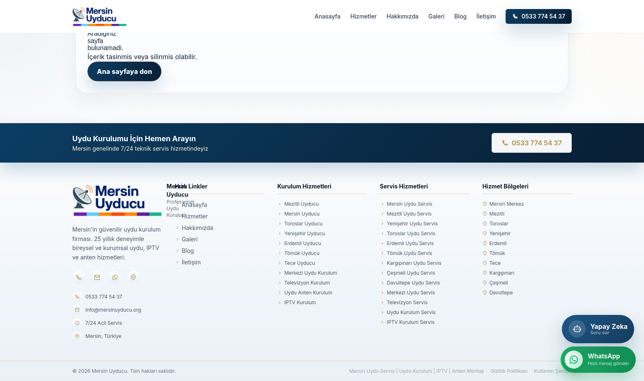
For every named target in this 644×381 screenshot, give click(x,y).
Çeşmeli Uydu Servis (407, 273)
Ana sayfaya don (124, 71)
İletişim (486, 16)
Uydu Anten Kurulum (304, 292)
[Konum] (133, 277)
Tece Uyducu (296, 263)
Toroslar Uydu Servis (407, 233)
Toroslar (495, 223)
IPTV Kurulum (296, 302)
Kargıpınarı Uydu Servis (411, 263)
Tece (491, 263)
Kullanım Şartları (553, 371)
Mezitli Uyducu (298, 204)
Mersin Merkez (503, 204)
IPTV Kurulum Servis (407, 322)
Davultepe (497, 292)
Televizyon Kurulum (303, 283)
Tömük (493, 253)
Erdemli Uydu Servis (407, 243)
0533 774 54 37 (538, 16)
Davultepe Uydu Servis (410, 283)
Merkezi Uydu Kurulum (307, 273)
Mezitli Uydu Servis (406, 214)
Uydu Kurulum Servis (408, 312)
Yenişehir (496, 233)
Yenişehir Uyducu (301, 233)
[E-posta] (97, 277)
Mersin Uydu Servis (406, 204)
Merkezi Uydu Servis (407, 292)
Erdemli (494, 243)
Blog (460, 16)
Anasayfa (327, 16)
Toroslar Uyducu (299, 223)
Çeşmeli (495, 283)
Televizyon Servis (404, 302)
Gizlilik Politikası (508, 371)
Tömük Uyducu (298, 253)
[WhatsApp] (115, 277)
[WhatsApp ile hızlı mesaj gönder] (598, 360)
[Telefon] (78, 277)
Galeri (436, 16)
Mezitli (493, 214)
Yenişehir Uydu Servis (409, 223)
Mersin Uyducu (298, 214)
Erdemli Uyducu (299, 243)
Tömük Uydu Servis (406, 253)
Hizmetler (363, 16)
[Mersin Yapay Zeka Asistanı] (598, 329)
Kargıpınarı (498, 273)
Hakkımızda (402, 16)
